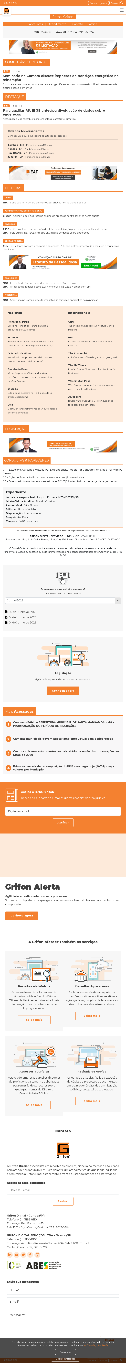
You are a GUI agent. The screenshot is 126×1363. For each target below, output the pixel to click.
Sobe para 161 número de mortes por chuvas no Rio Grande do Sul (44, 202)
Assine (104, 3)
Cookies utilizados (65, 1358)
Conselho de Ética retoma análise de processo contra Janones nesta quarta (51, 215)
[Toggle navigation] (119, 10)
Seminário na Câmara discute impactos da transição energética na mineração (50, 300)
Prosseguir (65, 1352)
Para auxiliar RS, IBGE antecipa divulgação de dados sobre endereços (46, 232)
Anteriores (36, 24)
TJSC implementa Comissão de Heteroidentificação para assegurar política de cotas (55, 229)
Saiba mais (34, 1019)
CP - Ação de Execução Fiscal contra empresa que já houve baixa (43, 477)
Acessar (114, 3)
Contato (77, 24)
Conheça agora (63, 690)
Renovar (94, 3)
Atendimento (57, 24)
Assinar (63, 822)
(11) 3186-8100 (10, 2)
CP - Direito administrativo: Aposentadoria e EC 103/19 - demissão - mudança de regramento (60, 481)
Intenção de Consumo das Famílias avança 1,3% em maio (39, 283)
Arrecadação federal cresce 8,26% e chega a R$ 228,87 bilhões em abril (47, 286)
